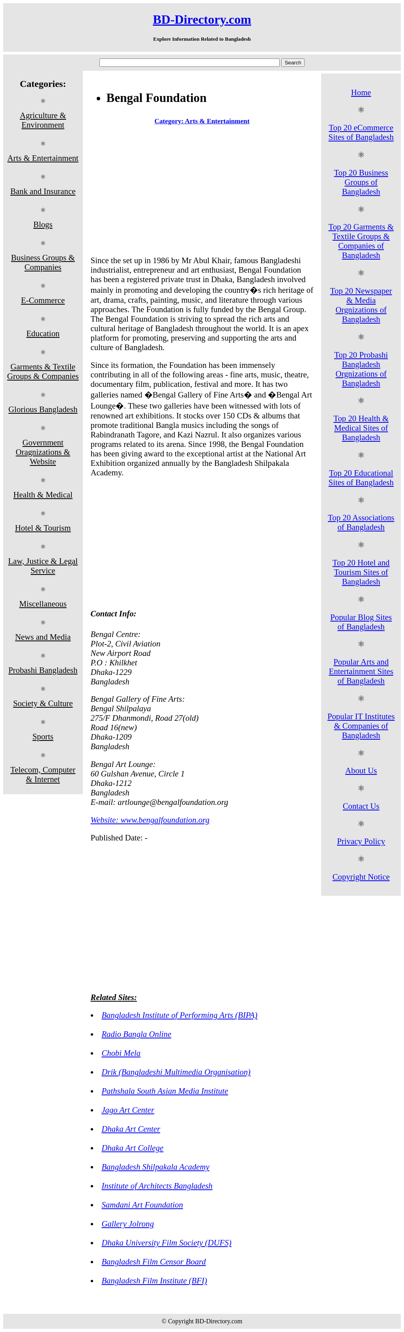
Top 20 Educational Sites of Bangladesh (361, 477)
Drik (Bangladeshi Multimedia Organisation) (176, 1071)
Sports (42, 736)
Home (361, 92)
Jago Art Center (127, 1109)
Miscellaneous (43, 603)
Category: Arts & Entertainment (202, 121)
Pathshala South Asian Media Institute (164, 1090)
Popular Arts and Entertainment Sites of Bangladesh (361, 671)
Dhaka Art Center (130, 1128)
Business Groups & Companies (43, 262)
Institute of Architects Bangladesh (156, 1185)
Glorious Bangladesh (42, 409)
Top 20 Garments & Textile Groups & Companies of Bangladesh (360, 241)
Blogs (43, 224)
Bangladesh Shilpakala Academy (155, 1166)
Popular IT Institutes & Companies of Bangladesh (361, 726)
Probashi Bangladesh (42, 669)
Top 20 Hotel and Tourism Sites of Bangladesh (361, 572)
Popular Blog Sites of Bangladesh (361, 621)
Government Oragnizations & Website (43, 452)
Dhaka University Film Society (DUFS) (166, 1242)
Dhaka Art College (132, 1147)
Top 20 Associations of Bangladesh (361, 522)
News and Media (43, 636)
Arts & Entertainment (43, 157)
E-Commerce (43, 300)
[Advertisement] (202, 192)
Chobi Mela (120, 1052)
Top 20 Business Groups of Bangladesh (361, 182)
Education (43, 333)
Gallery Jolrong (127, 1223)
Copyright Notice (361, 876)
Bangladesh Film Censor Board (153, 1261)
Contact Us (361, 805)
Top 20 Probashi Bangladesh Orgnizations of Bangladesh (361, 369)
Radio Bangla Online (136, 1033)
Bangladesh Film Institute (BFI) (154, 1280)
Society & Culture (43, 703)
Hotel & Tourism (43, 527)
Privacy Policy (361, 841)
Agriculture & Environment (43, 120)
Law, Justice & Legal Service (43, 565)
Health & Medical (43, 494)
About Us (361, 770)
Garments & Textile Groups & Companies (43, 371)
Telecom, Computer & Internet (42, 774)
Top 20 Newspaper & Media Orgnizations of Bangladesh (361, 305)
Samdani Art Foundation (142, 1204)
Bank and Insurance (42, 191)
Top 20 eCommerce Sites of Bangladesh (361, 132)
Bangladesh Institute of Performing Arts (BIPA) (179, 1014)
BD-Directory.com (202, 19)
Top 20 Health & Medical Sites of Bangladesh (361, 428)
